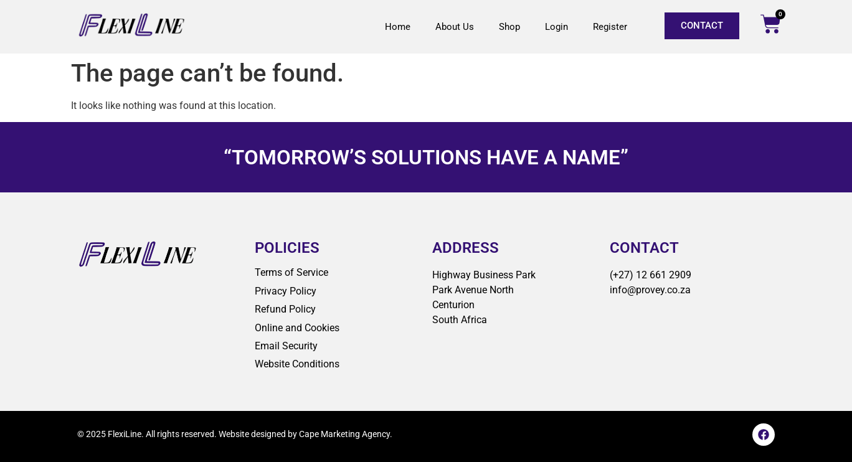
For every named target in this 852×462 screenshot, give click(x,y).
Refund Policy (285, 309)
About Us (454, 26)
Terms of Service (291, 272)
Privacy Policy (285, 291)
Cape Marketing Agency (344, 434)
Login (556, 26)
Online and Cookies (297, 328)
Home (397, 26)
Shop (509, 26)
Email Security (286, 346)
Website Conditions (297, 364)
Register (610, 26)
